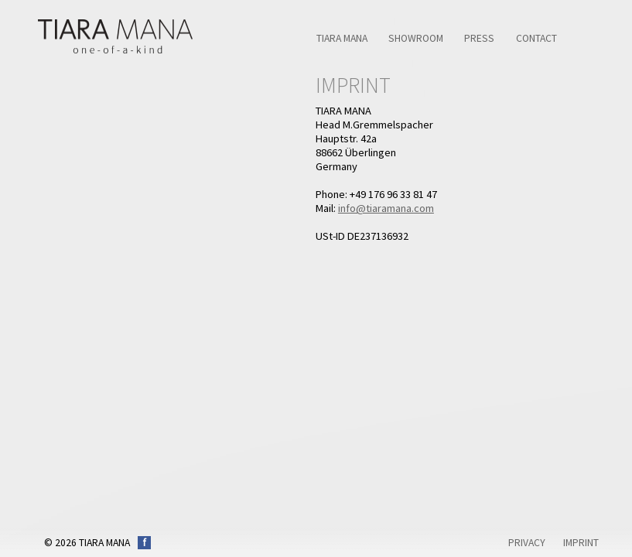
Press (479, 38)
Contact (536, 38)
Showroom (415, 38)
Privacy (526, 542)
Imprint (581, 542)
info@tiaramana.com (386, 208)
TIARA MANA (341, 38)
